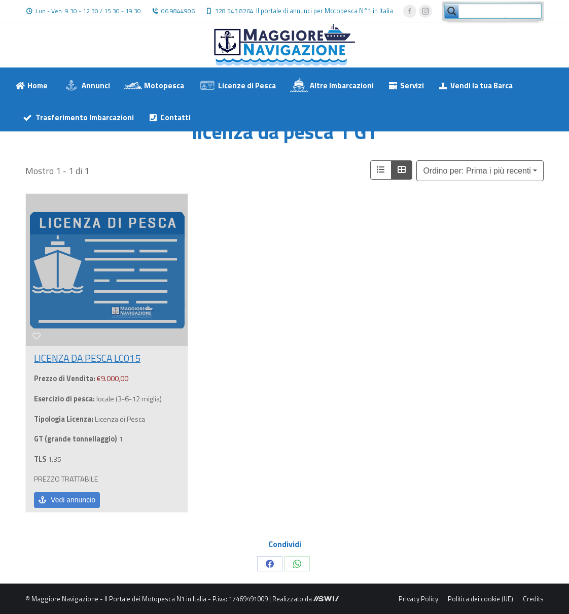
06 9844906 (178, 11)
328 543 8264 (234, 11)
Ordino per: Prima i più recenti (477, 170)
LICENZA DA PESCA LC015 (87, 358)
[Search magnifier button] (452, 11)
